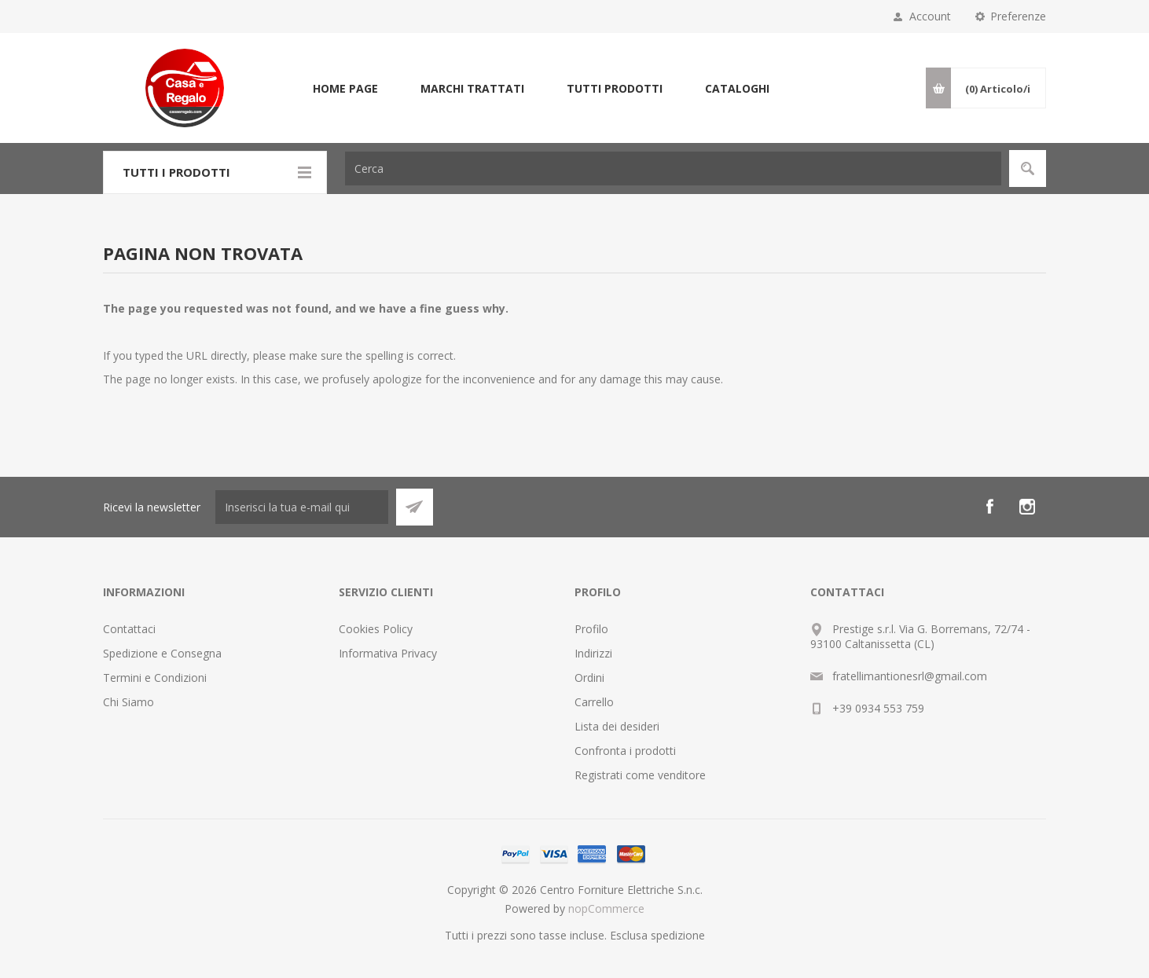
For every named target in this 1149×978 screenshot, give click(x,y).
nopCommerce (606, 908)
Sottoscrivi (414, 507)
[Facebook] (989, 506)
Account (930, 16)
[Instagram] (1027, 506)
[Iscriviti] (301, 507)
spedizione (678, 935)
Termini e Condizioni (155, 677)
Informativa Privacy (388, 653)
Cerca (1027, 168)
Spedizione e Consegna (162, 653)
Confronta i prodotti (625, 750)
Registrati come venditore (640, 774)
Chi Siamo (128, 701)
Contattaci (129, 628)
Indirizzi (593, 653)
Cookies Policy (376, 628)
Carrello (594, 701)
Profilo (591, 628)
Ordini (589, 677)
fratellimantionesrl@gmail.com (909, 675)
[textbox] (673, 168)
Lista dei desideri (616, 726)
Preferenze (1018, 16)
